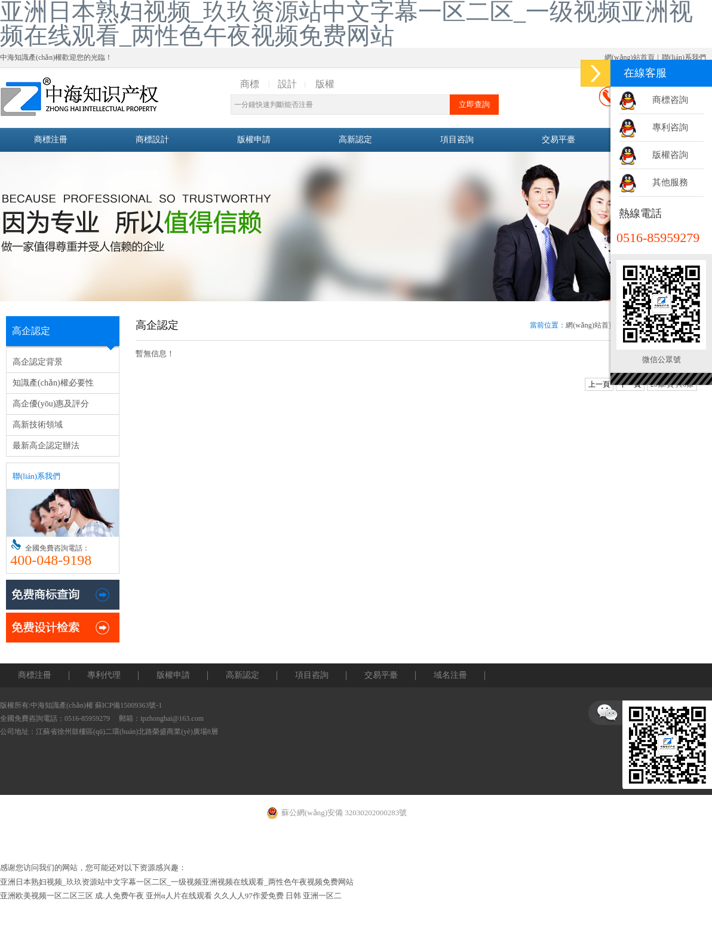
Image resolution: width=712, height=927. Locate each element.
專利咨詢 (670, 127)
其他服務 (670, 182)
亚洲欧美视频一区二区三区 (46, 895)
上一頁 (599, 384)
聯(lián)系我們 (684, 57)
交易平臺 (558, 139)
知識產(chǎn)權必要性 (53, 382)
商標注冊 (50, 139)
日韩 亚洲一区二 (314, 895)
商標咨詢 (670, 100)
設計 (287, 84)
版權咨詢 (670, 155)
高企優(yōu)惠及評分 (51, 403)
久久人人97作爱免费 (249, 895)
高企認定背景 (38, 361)
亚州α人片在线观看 (179, 895)
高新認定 (355, 139)
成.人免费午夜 (119, 895)
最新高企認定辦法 (46, 445)
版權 (324, 84)
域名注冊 (450, 675)
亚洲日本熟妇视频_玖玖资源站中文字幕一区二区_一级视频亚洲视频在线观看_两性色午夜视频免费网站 (177, 881)
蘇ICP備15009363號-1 (128, 705)
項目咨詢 (457, 139)
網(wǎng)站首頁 (629, 57)
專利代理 (104, 675)
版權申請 (254, 139)
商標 (249, 84)
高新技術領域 (38, 424)
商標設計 (152, 139)
